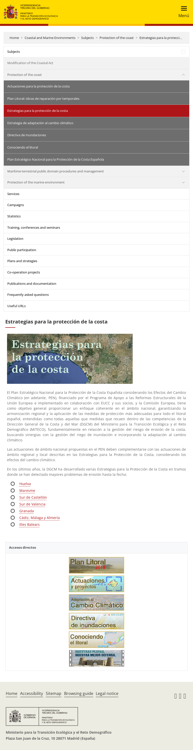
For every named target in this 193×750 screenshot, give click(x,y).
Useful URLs (16, 306)
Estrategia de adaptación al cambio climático (40, 123)
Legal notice (107, 693)
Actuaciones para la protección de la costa (38, 86)
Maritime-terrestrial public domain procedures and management (55, 171)
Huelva (25, 483)
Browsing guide (78, 693)
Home (14, 37)
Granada (26, 510)
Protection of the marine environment (36, 182)
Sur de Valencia (32, 504)
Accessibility (31, 693)
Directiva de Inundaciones (26, 135)
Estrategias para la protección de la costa (37, 110)
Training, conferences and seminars (33, 227)
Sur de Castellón (33, 497)
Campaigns (15, 205)
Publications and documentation (31, 283)
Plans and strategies (22, 261)
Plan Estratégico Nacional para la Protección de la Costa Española (55, 159)
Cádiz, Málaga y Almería (39, 517)
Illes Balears (29, 524)
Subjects (87, 37)
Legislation (15, 238)
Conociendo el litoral (22, 147)
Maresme (27, 490)
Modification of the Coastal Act (30, 63)
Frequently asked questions (28, 294)
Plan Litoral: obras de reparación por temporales (43, 98)
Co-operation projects (23, 272)
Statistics (14, 216)
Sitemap (53, 693)
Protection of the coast (117, 37)
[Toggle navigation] (182, 12)
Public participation (21, 250)
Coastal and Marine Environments (50, 37)
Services (13, 194)
